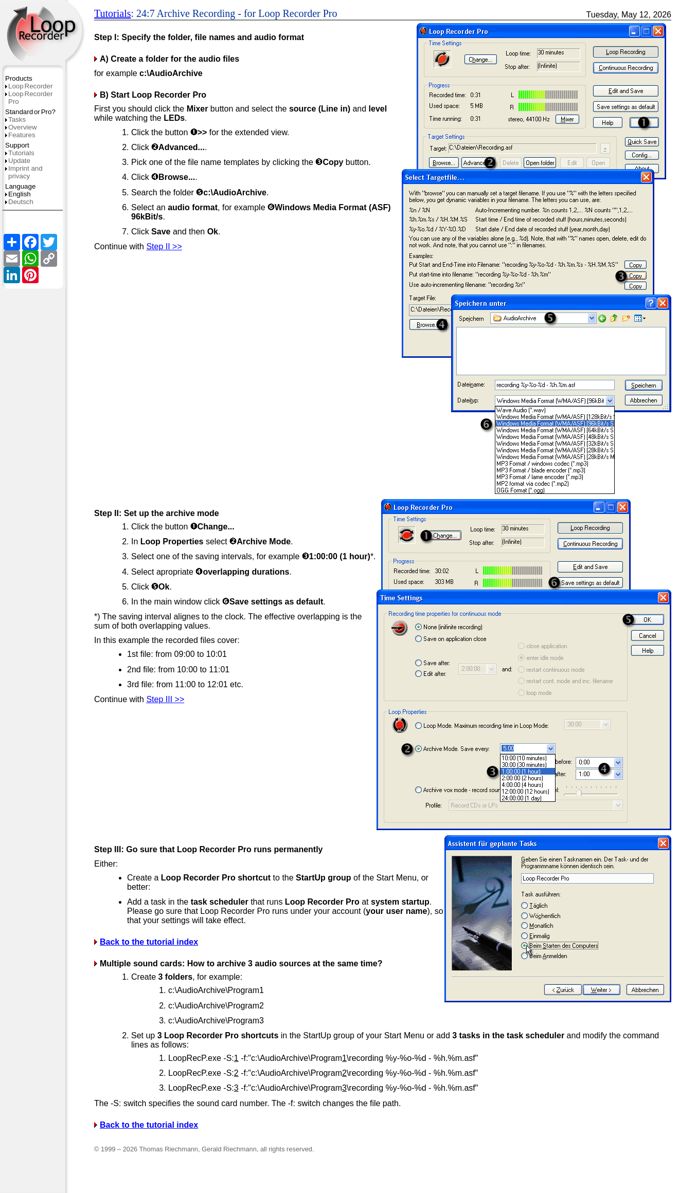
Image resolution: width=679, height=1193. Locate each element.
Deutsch (19, 202)
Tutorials (19, 153)
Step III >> (165, 699)
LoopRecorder (28, 86)
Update (17, 160)
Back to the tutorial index (149, 942)
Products (18, 78)
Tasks (15, 119)
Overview (21, 127)
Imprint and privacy (24, 172)
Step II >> (164, 246)
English (18, 194)
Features (20, 135)
